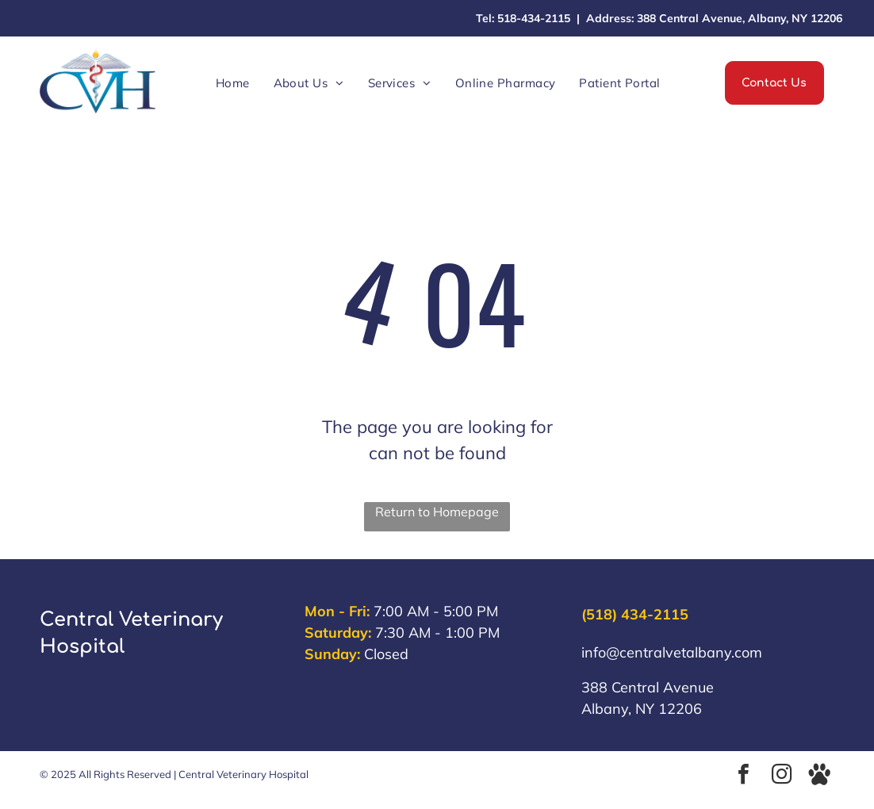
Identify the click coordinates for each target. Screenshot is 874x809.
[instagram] (781, 776)
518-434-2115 (533, 18)
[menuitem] (233, 84)
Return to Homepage (437, 512)
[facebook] (743, 776)
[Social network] (819, 776)
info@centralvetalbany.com (671, 652)
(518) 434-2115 (634, 614)
